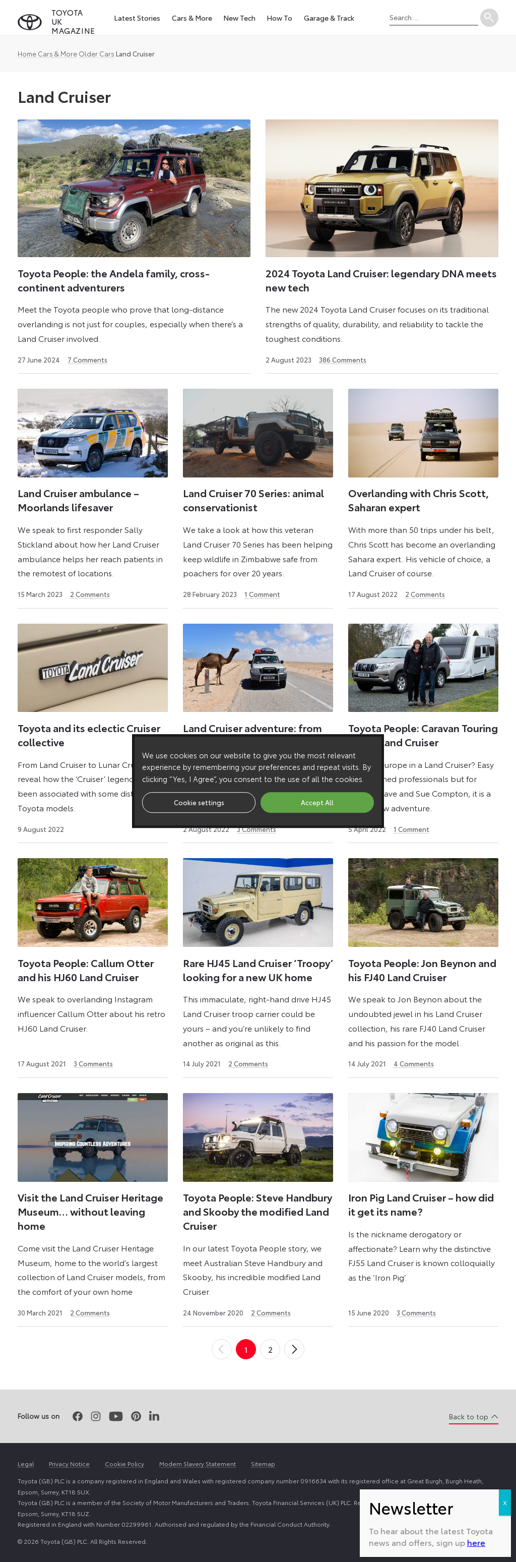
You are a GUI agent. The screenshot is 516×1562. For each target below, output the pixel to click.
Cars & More (57, 53)
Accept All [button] (317, 802)
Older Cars (96, 53)
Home (27, 53)
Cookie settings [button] (199, 802)
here (476, 1542)
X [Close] (505, 1502)
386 (342, 359)
